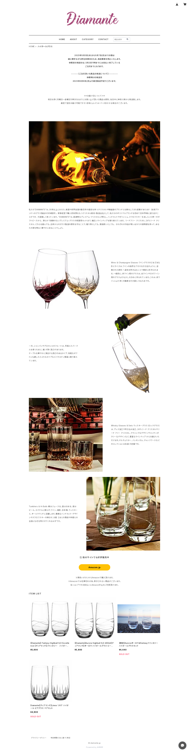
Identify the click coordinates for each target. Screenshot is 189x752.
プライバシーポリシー (38, 738)
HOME (62, 39)
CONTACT (103, 39)
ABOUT (73, 39)
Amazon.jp (94, 567)
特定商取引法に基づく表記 (60, 738)
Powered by (94, 747)
